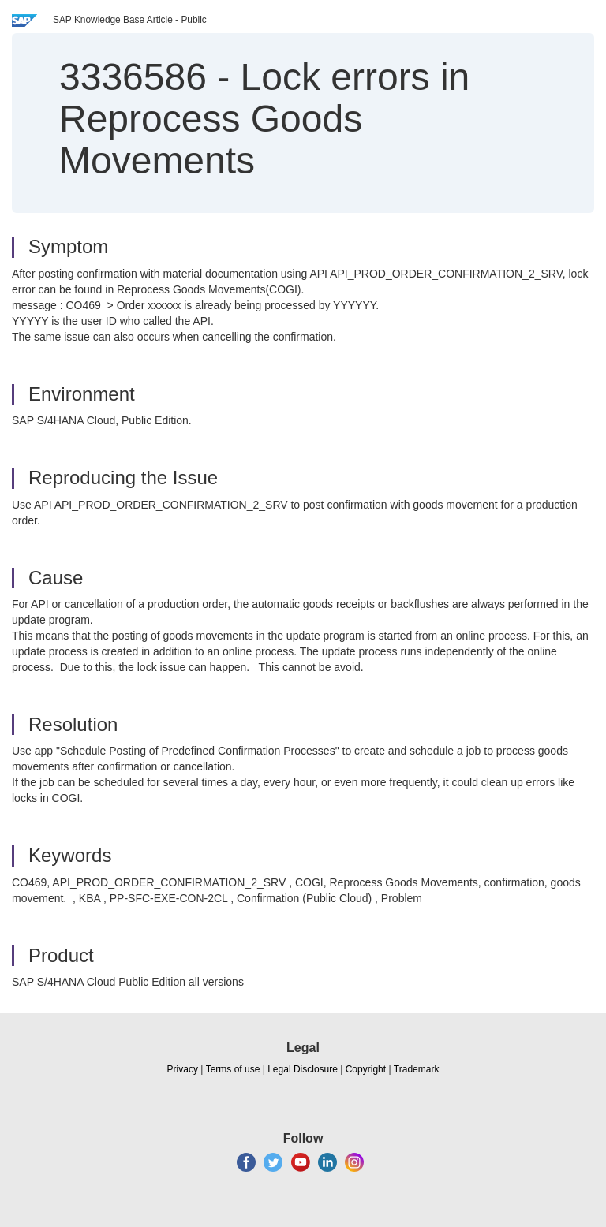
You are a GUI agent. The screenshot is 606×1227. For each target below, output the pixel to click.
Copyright (366, 1069)
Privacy (182, 1069)
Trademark (417, 1069)
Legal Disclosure (302, 1069)
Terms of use (233, 1069)
